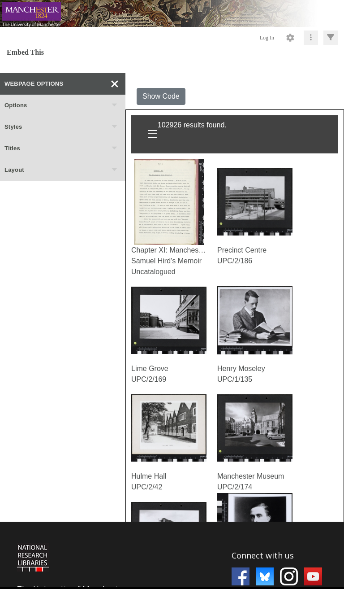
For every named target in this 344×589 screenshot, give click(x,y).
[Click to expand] (330, 38)
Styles (61, 127)
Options (61, 105)
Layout (61, 170)
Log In (267, 38)
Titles (61, 148)
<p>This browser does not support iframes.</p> (172, 554)
